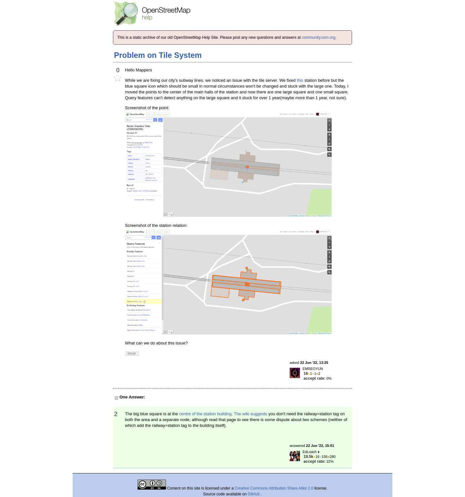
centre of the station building (205, 413)
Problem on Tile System (158, 55)
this (300, 80)
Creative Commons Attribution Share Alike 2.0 (274, 488)
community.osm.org (319, 37)
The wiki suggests (250, 413)
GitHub (254, 494)
